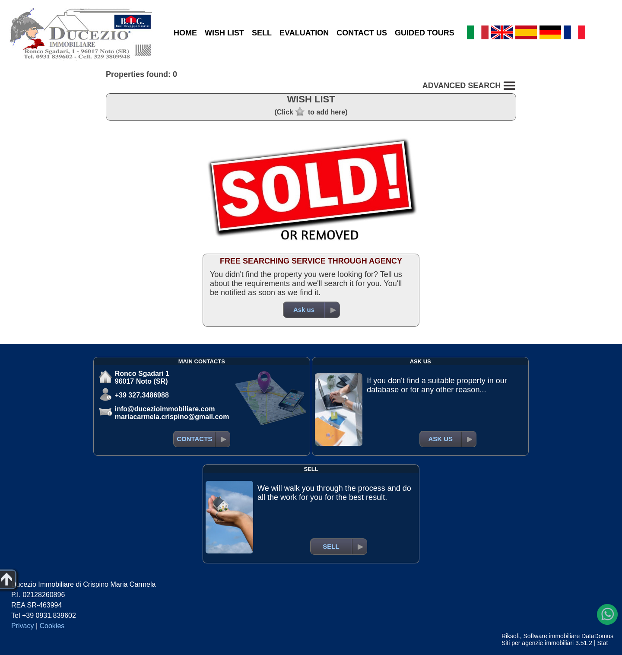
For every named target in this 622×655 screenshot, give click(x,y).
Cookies (52, 626)
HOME (185, 33)
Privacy (22, 626)
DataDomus (597, 636)
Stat (602, 642)
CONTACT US (361, 33)
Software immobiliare (551, 636)
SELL (262, 33)
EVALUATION (304, 33)
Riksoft (510, 636)
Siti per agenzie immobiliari (537, 642)
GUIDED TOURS (424, 33)
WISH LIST (224, 33)
